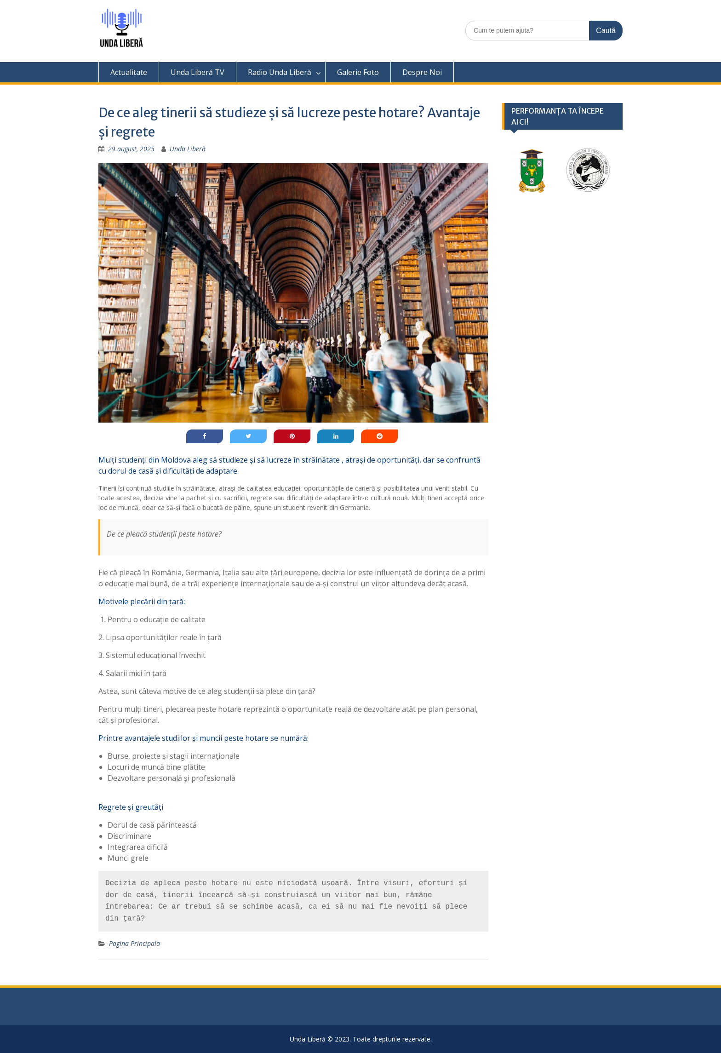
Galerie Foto (358, 72)
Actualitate (128, 72)
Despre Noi (422, 72)
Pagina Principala (134, 943)
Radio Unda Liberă (279, 72)
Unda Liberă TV (197, 72)
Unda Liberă (188, 148)
